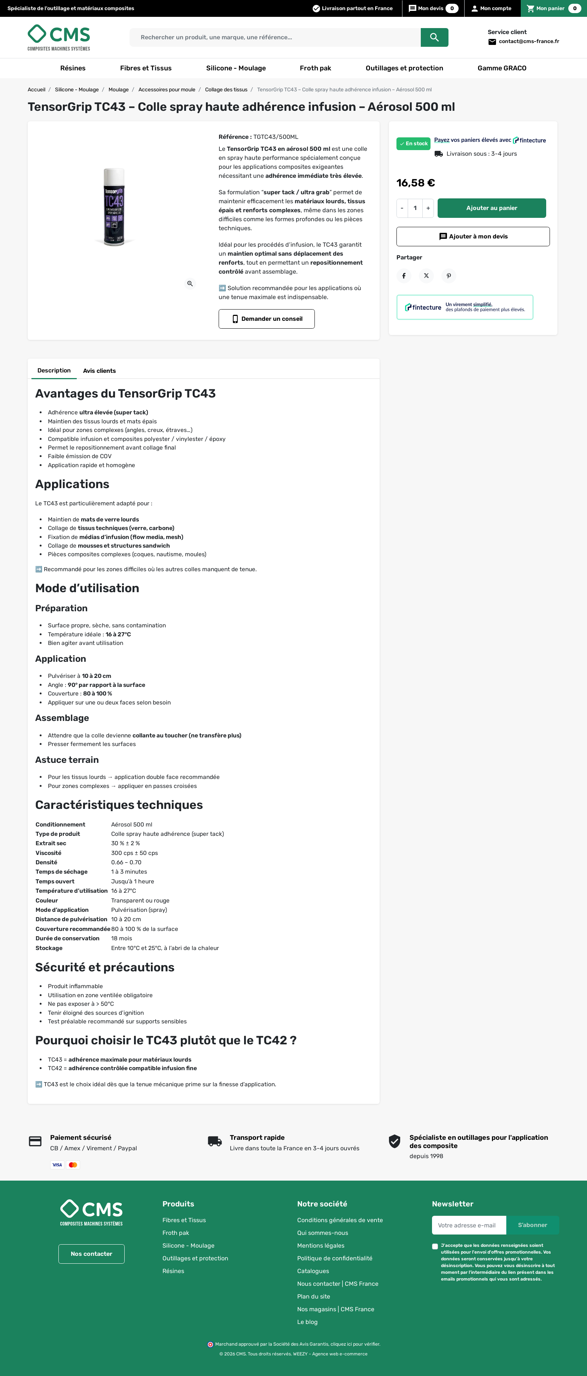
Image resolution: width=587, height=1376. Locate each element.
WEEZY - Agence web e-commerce (330, 1354)
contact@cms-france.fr (523, 41)
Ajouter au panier (491, 207)
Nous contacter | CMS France (337, 1283)
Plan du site (313, 1296)
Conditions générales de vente (340, 1220)
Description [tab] (54, 370)
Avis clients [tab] (99, 370)
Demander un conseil (266, 318)
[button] (554, 8)
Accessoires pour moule (167, 89)
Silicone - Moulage (77, 89)
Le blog (307, 1321)
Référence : (235, 136)
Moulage (119, 89)
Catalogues (313, 1271)
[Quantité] (415, 208)
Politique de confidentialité (334, 1258)
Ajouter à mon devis (473, 236)
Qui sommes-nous (322, 1232)
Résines (173, 1271)
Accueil (36, 89)
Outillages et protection (195, 1258)
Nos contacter (91, 1253)
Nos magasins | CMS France (335, 1309)
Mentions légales (320, 1245)
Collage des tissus (226, 89)
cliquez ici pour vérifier (355, 1344)
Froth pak (175, 1232)
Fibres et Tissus (184, 1220)
